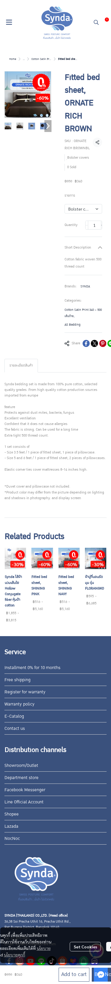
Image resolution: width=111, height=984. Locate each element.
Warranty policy (19, 704)
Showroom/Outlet (21, 765)
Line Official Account (24, 801)
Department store (21, 777)
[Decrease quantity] (87, 225)
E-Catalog (14, 716)
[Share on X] (94, 343)
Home (12, 59)
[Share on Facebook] (86, 343)
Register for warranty (25, 691)
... (24, 59)
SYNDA (85, 286)
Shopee (11, 814)
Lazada (11, 826)
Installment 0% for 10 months (32, 667)
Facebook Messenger (24, 789)
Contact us (14, 728)
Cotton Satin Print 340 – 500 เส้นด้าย (83, 313)
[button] (96, 22)
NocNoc (12, 838)
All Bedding (73, 324)
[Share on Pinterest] (102, 343)
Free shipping (17, 679)
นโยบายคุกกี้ (14, 954)
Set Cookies (85, 946)
